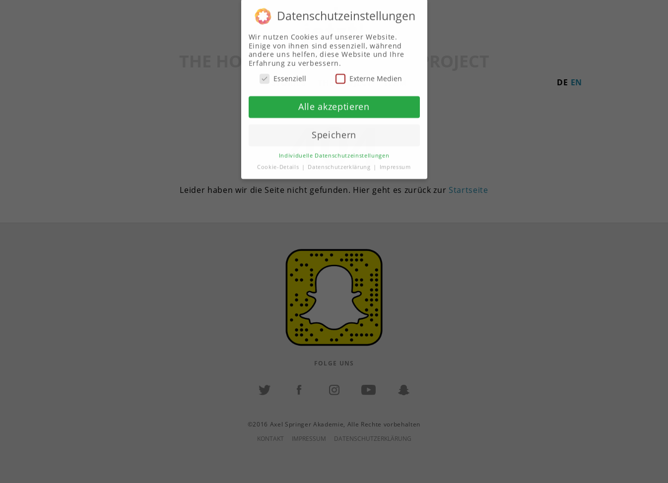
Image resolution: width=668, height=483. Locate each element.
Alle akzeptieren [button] (334, 101)
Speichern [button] (334, 129)
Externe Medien (368, 72)
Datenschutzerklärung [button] (340, 160)
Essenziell (283, 72)
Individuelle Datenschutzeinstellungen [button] (334, 149)
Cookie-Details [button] (279, 160)
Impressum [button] (395, 160)
